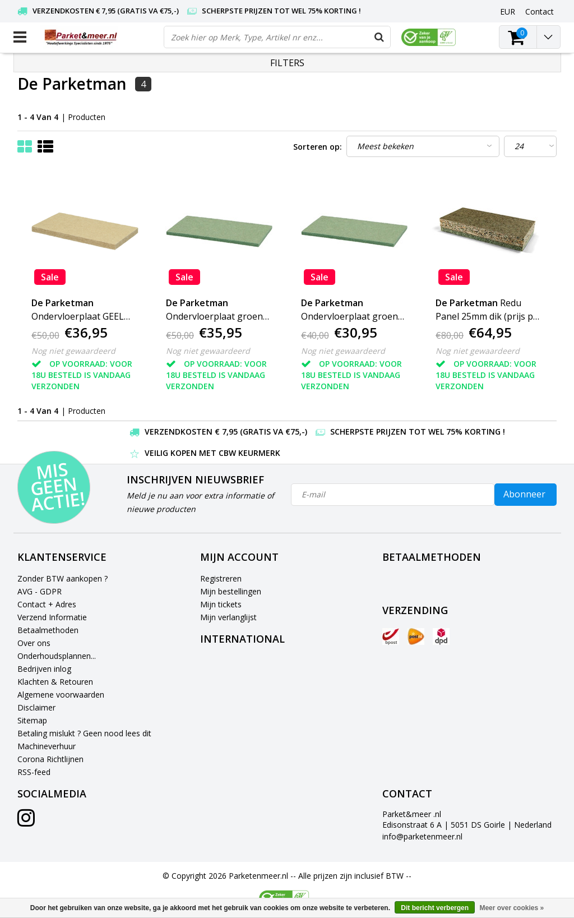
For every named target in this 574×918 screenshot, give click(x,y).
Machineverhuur (46, 746)
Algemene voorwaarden (60, 694)
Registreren (221, 578)
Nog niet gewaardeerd (73, 350)
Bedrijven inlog (44, 668)
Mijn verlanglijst (228, 617)
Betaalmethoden (47, 630)
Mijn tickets (221, 604)
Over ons (33, 643)
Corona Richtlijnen (50, 759)
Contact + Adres (46, 604)
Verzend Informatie (52, 617)
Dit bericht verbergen (435, 908)
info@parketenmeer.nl (422, 836)
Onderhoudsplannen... (56, 656)
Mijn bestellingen (230, 591)
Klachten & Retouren (55, 681)
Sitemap (32, 720)
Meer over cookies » (511, 908)
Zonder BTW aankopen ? (62, 578)
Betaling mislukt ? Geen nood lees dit (84, 733)
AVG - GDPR (39, 591)
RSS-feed (33, 772)
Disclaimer (36, 707)
